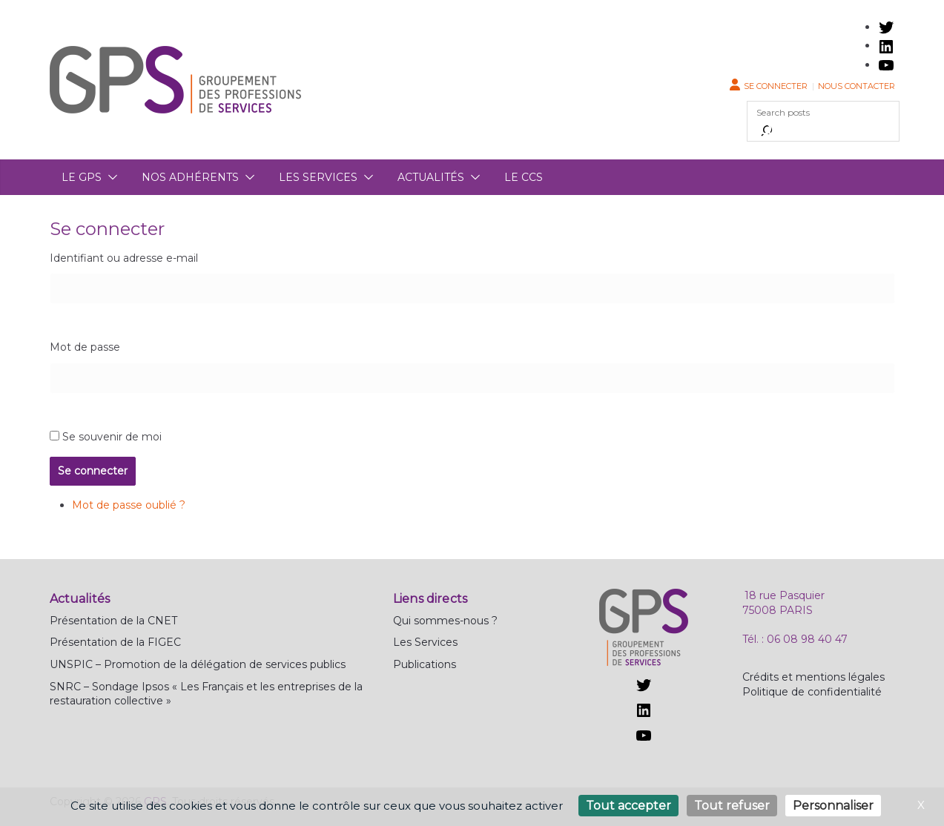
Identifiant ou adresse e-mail (124, 258)
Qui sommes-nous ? (445, 620)
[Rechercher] (767, 130)
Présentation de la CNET (113, 620)
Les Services (425, 642)
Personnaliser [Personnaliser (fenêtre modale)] (833, 806)
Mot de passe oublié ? (128, 505)
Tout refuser (732, 806)
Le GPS (82, 177)
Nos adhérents (190, 177)
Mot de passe (85, 347)
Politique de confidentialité (812, 691)
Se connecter (776, 86)
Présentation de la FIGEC (115, 642)
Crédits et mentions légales (813, 677)
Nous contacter (856, 86)
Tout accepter (628, 806)
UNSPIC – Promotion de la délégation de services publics (198, 664)
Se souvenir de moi (112, 436)
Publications (424, 664)
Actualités (430, 177)
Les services (318, 177)
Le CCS (523, 177)
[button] (110, 177)
